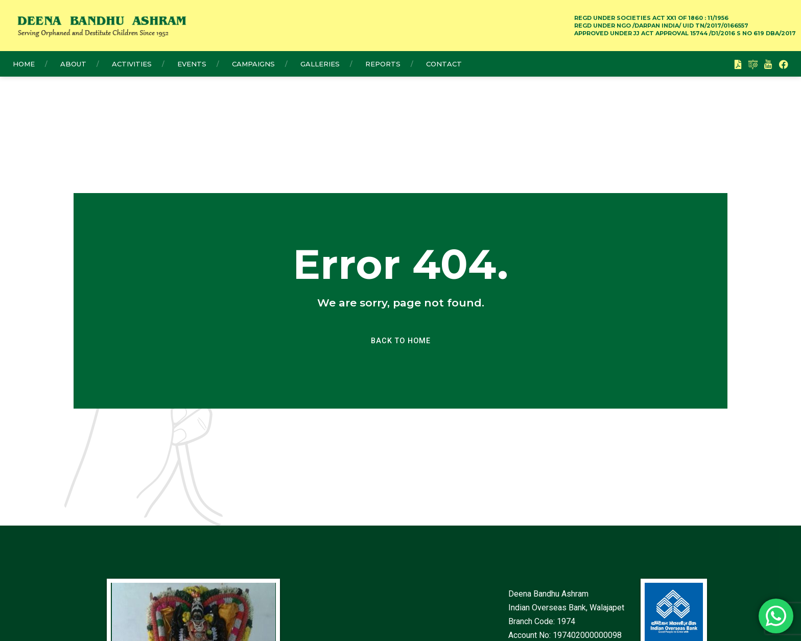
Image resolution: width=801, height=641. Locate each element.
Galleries (320, 64)
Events (191, 64)
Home (24, 64)
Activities (132, 64)
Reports (382, 64)
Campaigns (253, 64)
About (73, 64)
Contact (444, 64)
